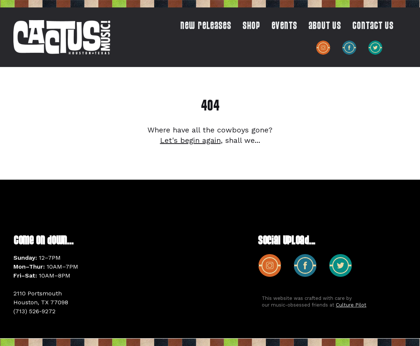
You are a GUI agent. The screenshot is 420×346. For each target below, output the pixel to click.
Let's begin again (190, 140)
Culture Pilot (351, 305)
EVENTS (284, 26)
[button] (247, 27)
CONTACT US (373, 26)
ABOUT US (324, 26)
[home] (61, 37)
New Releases (205, 26)
